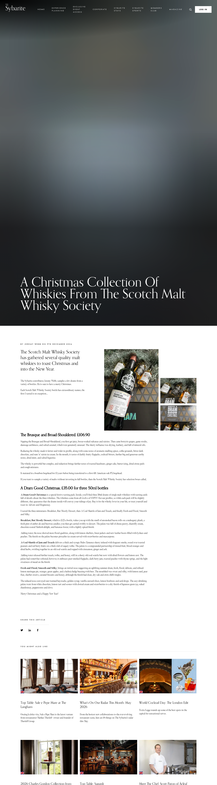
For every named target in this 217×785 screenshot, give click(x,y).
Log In (203, 9)
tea (136, 584)
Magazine (175, 9)
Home (41, 9)
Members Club (156, 9)
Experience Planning (59, 9)
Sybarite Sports (138, 9)
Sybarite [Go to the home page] (15, 7)
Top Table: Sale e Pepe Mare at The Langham (43, 705)
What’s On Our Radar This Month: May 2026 (105, 705)
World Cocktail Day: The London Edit (163, 702)
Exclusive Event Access (79, 9)
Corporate (100, 9)
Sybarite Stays (119, 9)
